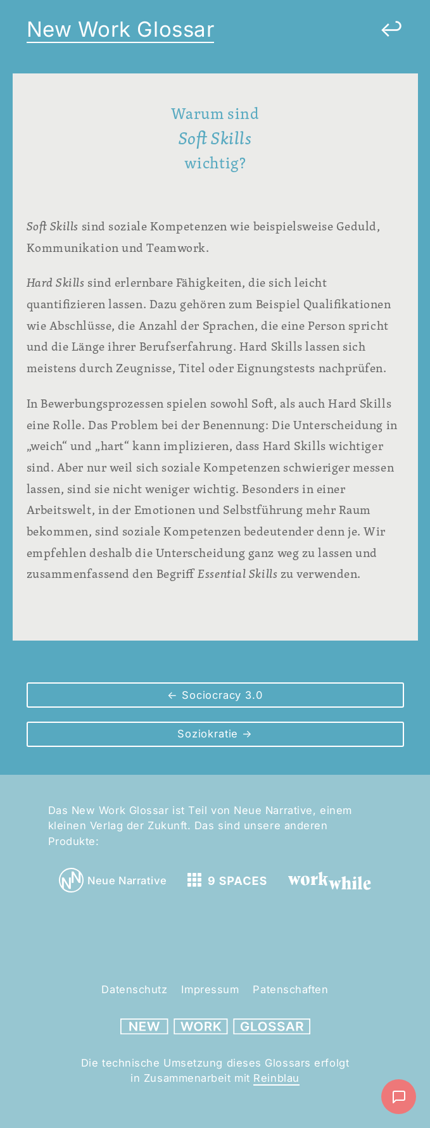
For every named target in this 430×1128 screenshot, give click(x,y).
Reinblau (276, 1078)
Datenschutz (134, 989)
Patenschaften (290, 989)
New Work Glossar (121, 29)
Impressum (210, 989)
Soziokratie (209, 733)
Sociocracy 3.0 (220, 695)
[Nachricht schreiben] (398, 1096)
